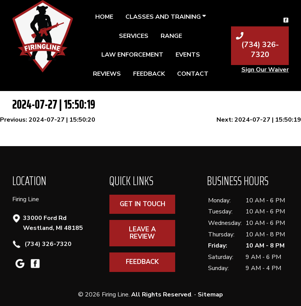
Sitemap (210, 294)
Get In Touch (142, 204)
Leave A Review (142, 233)
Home (104, 17)
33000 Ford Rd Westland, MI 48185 (53, 222)
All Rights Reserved (161, 294)
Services (133, 36)
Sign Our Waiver (265, 69)
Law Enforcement (132, 54)
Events (188, 54)
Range (171, 36)
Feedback (149, 74)
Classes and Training (165, 17)
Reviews (107, 74)
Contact (192, 74)
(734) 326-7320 (47, 244)
